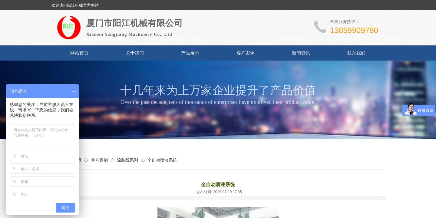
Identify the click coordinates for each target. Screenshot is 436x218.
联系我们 (356, 53)
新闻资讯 (301, 53)
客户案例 (245, 53)
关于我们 (135, 53)
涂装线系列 (127, 160)
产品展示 (190, 53)
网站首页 (79, 53)
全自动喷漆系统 (162, 160)
